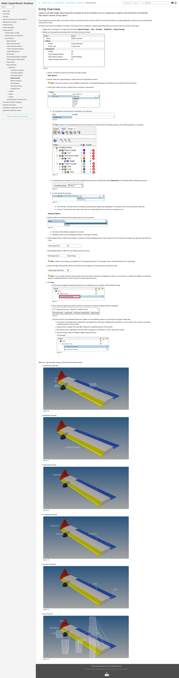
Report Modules (11, 65)
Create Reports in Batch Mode (16, 59)
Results (11, 94)
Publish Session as (12, 33)
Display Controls (8, 25)
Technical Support (112, 669)
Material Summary (16, 81)
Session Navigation (8, 27)
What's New (6, 11)
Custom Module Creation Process (17, 99)
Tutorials (5, 16)
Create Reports (9, 38)
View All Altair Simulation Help (18, 116)
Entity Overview (15, 78)
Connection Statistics (17, 73)
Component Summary (17, 70)
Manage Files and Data (9, 22)
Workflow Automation (9, 105)
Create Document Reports (14, 46)
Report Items (10, 62)
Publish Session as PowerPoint (14, 35)
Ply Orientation (15, 83)
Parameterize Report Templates (12, 102)
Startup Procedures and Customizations (15, 19)
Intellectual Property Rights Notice (95, 669)
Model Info (12, 67)
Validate (11, 91)
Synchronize (10, 54)
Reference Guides (12, 110)
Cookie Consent (123, 669)
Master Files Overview (13, 43)
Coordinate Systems (16, 75)
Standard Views (15, 88)
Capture (11, 97)
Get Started (6, 14)
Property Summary (16, 86)
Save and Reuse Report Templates (17, 57)
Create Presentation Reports (15, 49)
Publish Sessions (8, 30)
